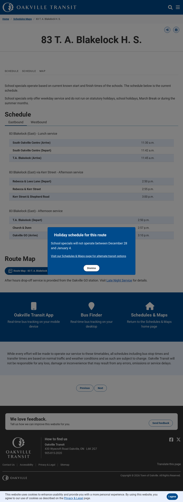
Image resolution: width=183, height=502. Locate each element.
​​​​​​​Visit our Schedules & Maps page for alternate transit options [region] (88, 256)
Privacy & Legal (73, 498)
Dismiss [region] (91, 268)
